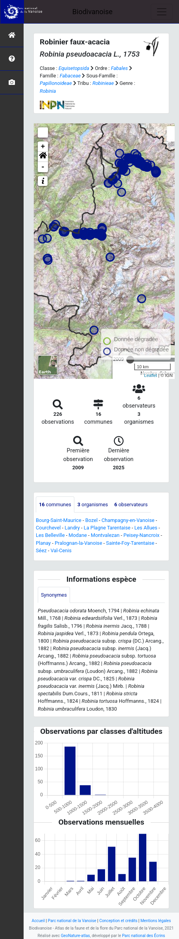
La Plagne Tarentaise (107, 528)
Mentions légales (155, 920)
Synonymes (54, 595)
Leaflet (150, 375)
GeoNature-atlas (75, 935)
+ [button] (43, 146)
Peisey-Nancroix (142, 535)
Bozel (91, 520)
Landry (72, 528)
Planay (43, 543)
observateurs (131, 504)
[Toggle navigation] (162, 12)
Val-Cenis (60, 550)
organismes (93, 504)
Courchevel (48, 528)
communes (55, 504)
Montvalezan (105, 535)
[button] (43, 157)
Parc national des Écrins (143, 935)
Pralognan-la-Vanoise (78, 543)
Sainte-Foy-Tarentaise (130, 543)
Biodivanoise (92, 11)
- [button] (43, 167)
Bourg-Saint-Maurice (58, 520)
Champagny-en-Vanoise (128, 520)
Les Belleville (50, 535)
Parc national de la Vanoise (72, 920)
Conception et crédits (118, 920)
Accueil (38, 920)
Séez (41, 550)
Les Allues (145, 528)
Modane (77, 535)
